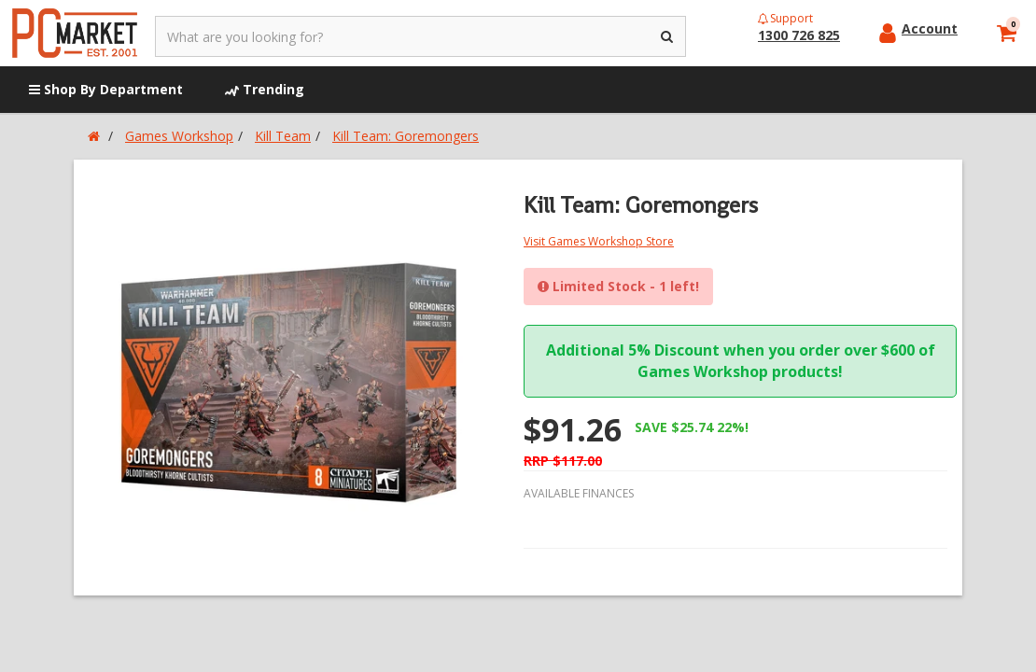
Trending (264, 89)
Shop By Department (106, 89)
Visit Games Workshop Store (599, 241)
